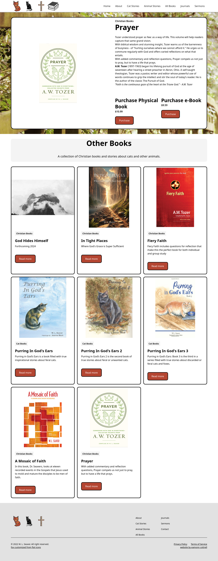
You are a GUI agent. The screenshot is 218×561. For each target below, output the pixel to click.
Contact (165, 529)
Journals (185, 6)
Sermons (200, 6)
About (118, 6)
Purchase (124, 120)
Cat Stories (133, 6)
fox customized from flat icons (26, 547)
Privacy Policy (180, 544)
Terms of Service (199, 544)
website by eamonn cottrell (193, 547)
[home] (35, 6)
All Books (170, 6)
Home (107, 6)
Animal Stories (152, 6)
